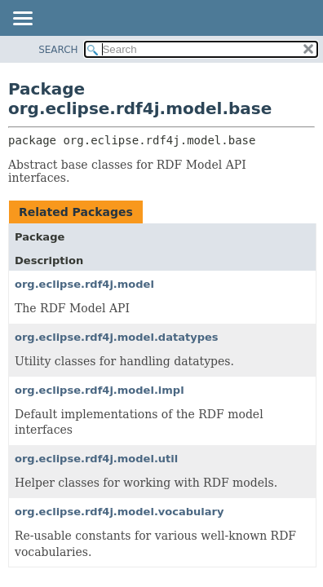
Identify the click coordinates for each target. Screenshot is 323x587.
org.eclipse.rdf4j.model (84, 284)
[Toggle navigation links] (22, 19)
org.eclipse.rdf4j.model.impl (99, 390)
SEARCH (58, 49)
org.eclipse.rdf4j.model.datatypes (117, 337)
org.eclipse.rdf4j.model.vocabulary (119, 511)
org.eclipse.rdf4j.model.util (96, 458)
